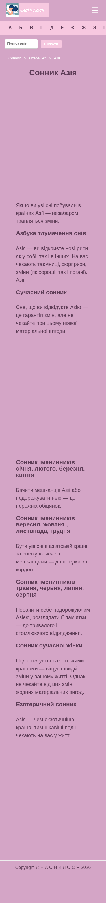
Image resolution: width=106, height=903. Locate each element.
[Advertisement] (53, 142)
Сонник (14, 58)
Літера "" (37, 58)
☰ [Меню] (95, 10)
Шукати (51, 44)
